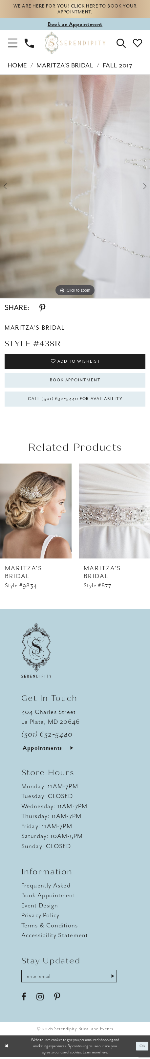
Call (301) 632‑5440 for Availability (75, 400)
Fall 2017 (117, 66)
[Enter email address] (70, 978)
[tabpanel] (75, 187)
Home (17, 66)
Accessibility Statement (54, 937)
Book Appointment (75, 381)
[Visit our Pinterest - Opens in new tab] (57, 999)
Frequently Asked (46, 887)
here (103, 1054)
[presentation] (36, 513)
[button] (12, 43)
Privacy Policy (40, 917)
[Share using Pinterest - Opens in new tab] (42, 308)
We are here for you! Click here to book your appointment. (75, 9)
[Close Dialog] (7, 1048)
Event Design (39, 907)
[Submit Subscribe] (112, 978)
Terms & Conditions (49, 927)
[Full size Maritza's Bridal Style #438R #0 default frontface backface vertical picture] (75, 187)
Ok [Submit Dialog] (142, 1048)
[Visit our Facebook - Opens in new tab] (23, 999)
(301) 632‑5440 (47, 735)
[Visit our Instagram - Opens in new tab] (40, 999)
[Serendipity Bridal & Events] (75, 43)
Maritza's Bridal (64, 66)
